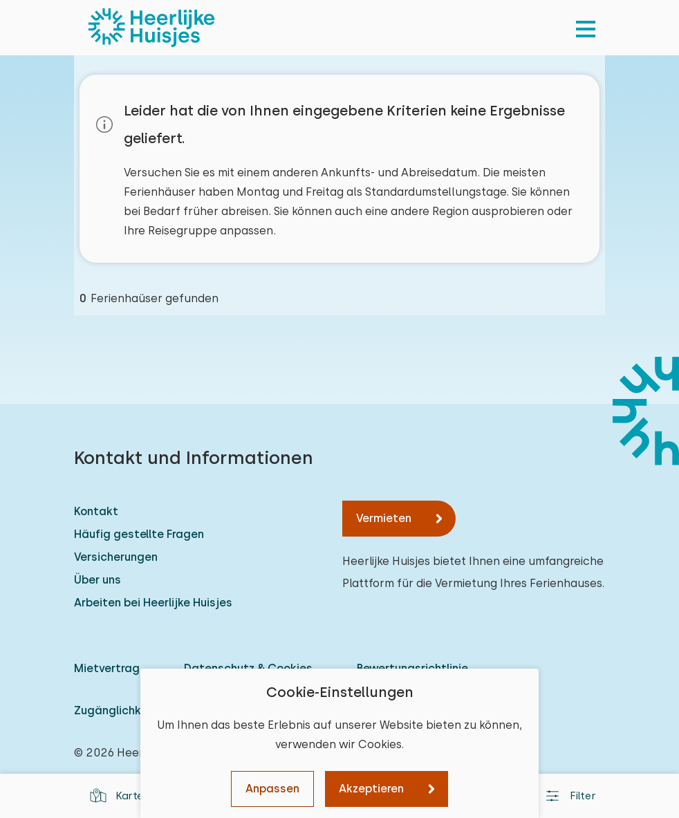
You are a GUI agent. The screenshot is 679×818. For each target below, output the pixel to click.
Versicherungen (116, 557)
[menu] (585, 27)
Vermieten (383, 518)
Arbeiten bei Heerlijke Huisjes (153, 602)
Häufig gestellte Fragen (139, 534)
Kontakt (96, 511)
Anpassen (272, 788)
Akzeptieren (371, 788)
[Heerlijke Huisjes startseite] (151, 27)
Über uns (97, 579)
